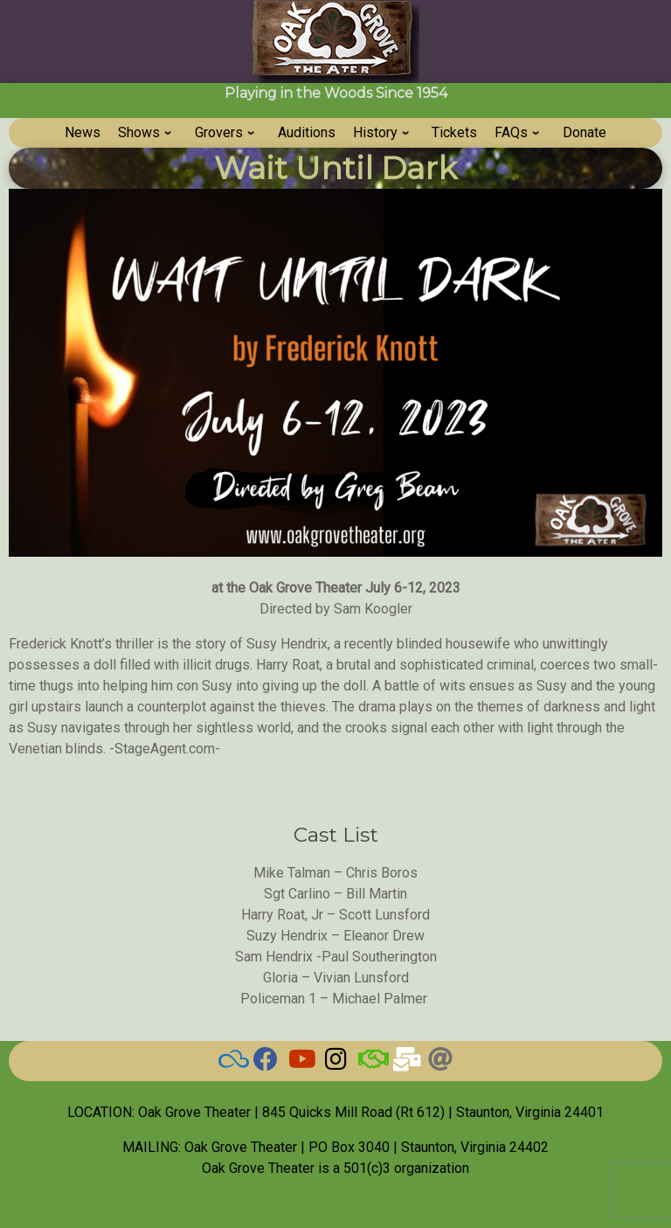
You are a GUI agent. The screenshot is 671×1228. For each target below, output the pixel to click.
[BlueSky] (230, 1063)
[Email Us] (405, 1063)
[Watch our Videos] (300, 1063)
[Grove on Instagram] (335, 1063)
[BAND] (370, 1063)
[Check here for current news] (265, 1063)
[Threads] (440, 1063)
